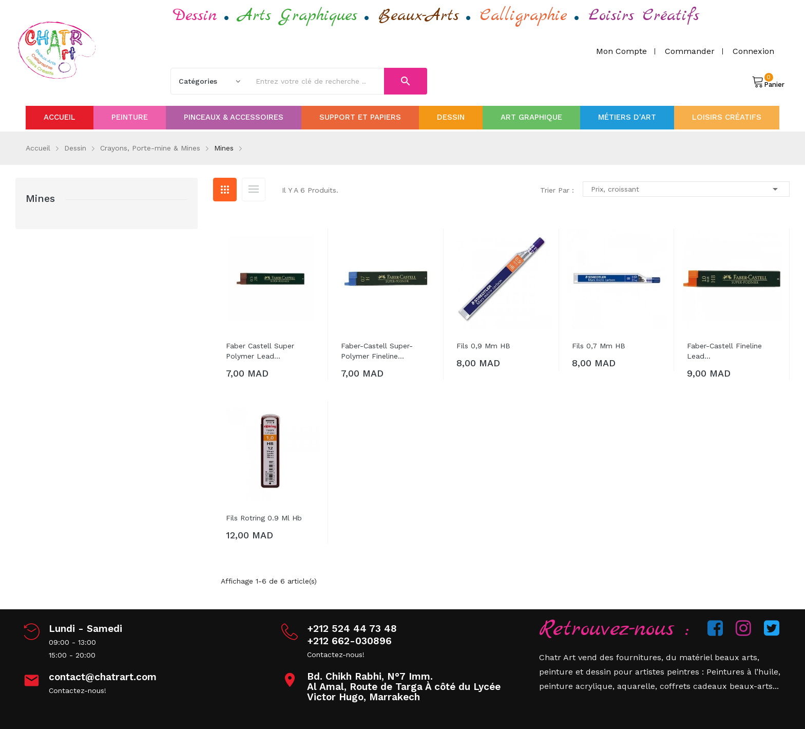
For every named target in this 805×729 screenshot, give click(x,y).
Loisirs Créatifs (643, 16)
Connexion (753, 51)
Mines (40, 198)
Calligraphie (523, 16)
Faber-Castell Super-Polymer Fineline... (377, 351)
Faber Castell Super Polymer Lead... (260, 351)
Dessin (195, 16)
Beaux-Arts (418, 16)
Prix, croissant (686, 189)
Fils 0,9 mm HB (483, 346)
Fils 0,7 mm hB (598, 346)
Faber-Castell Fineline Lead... (724, 351)
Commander (690, 51)
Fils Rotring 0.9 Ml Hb (264, 518)
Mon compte (621, 51)
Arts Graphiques (297, 16)
